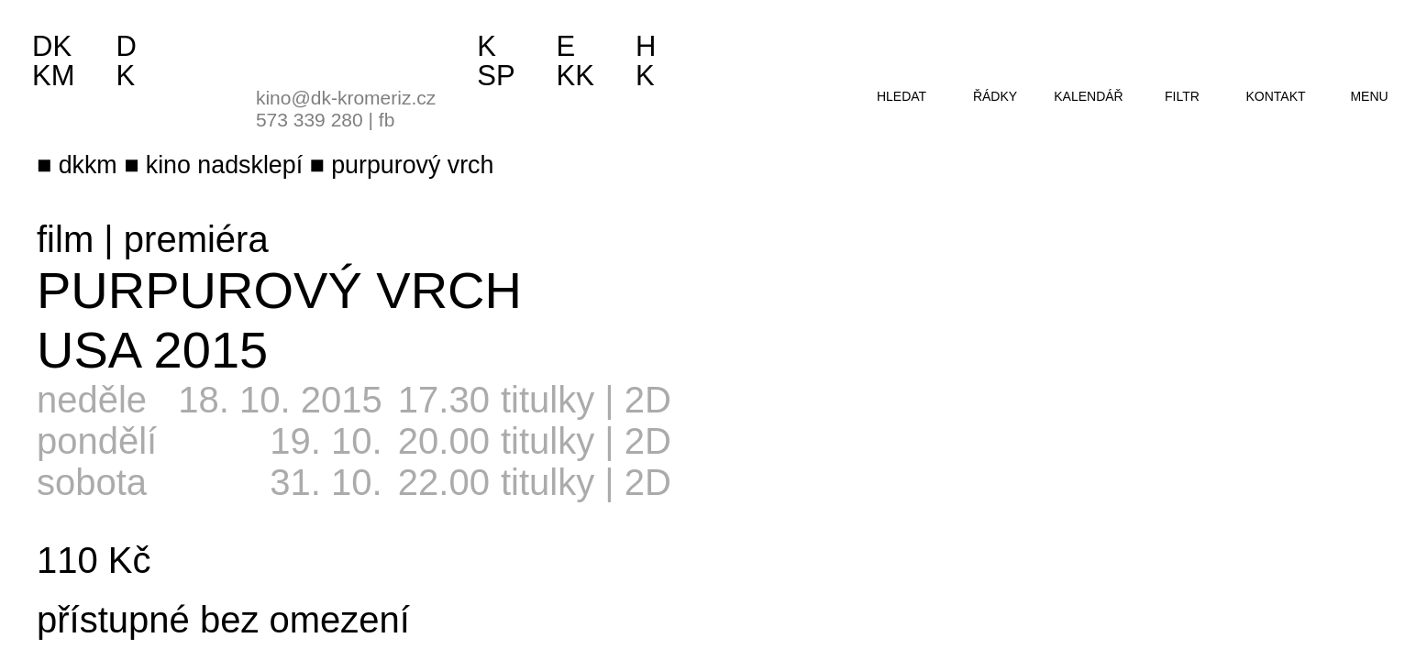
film (65, 239)
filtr (1182, 96)
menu (1369, 96)
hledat (901, 96)
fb (387, 119)
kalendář (1088, 96)
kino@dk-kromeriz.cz (346, 97)
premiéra (196, 239)
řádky (995, 96)
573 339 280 (309, 119)
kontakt (1275, 96)
